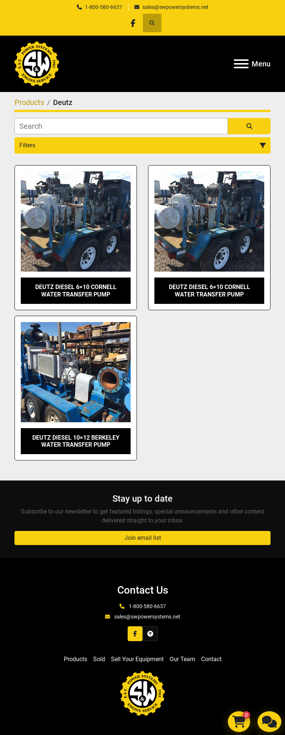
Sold (99, 659)
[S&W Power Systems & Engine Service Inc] (142, 693)
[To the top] (150, 633)
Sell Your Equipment (137, 659)
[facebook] (133, 23)
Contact (211, 659)
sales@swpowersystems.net (175, 7)
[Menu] (241, 63)
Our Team (182, 659)
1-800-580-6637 (103, 7)
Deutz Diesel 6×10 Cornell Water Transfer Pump (76, 290)
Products (75, 659)
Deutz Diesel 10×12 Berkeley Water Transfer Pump (75, 441)
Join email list (142, 537)
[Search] (121, 126)
